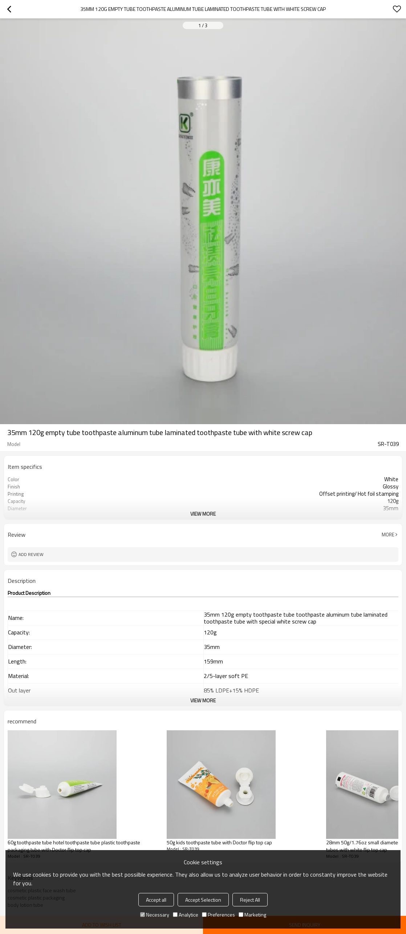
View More (203, 513)
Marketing (252, 914)
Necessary (154, 914)
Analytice (185, 914)
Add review (31, 554)
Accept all (156, 899)
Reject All (250, 899)
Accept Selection (203, 899)
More (388, 534)
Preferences (218, 914)
